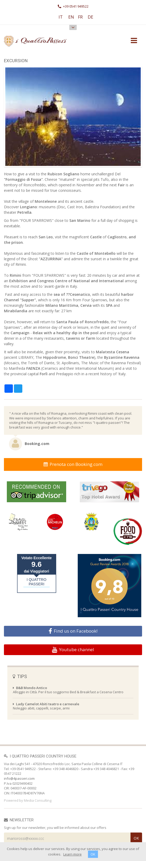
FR (80, 17)
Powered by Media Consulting (27, 800)
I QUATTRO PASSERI (36, 581)
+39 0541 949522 (73, 6)
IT (61, 17)
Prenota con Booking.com (73, 464)
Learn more (72, 854)
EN (71, 17)
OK (93, 854)
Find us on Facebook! (73, 631)
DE (90, 17)
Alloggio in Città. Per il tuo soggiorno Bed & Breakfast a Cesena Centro (68, 689)
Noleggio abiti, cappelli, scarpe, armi (46, 706)
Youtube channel (73, 649)
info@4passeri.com (19, 778)
